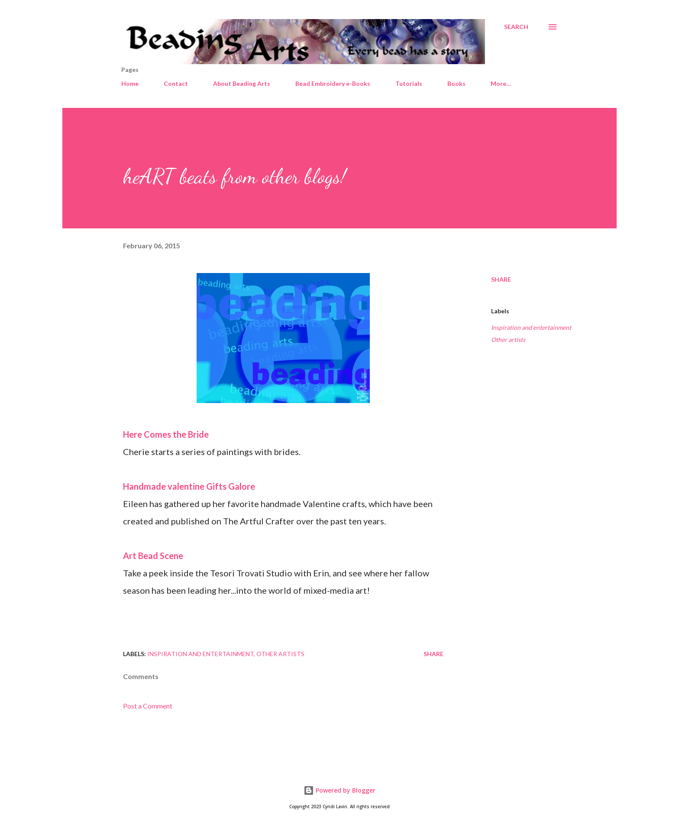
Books (456, 83)
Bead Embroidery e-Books (332, 83)
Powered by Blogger (339, 790)
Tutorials (408, 83)
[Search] (516, 27)
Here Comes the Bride (166, 434)
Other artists (508, 339)
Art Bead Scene (153, 555)
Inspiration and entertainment (531, 327)
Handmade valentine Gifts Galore (189, 486)
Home (130, 83)
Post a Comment (147, 706)
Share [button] (501, 279)
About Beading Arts (241, 83)
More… (501, 83)
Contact (176, 83)
